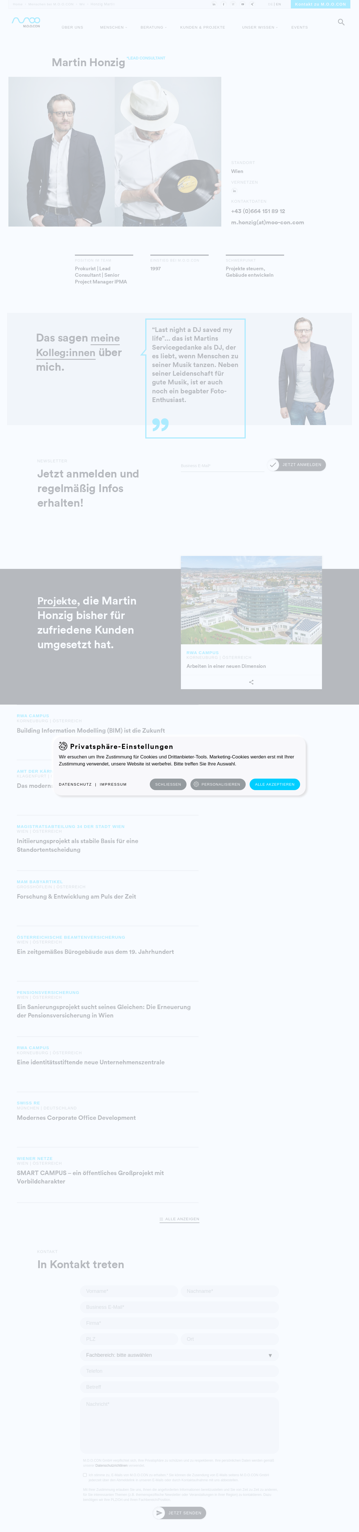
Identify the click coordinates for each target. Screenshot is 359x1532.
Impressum (113, 784)
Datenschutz (75, 784)
